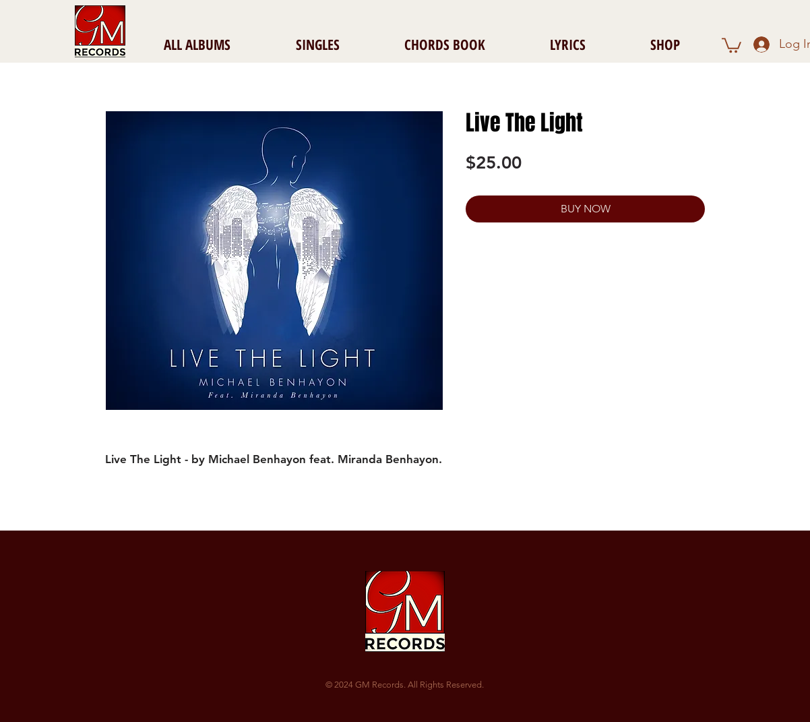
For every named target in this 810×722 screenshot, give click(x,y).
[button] (731, 44)
